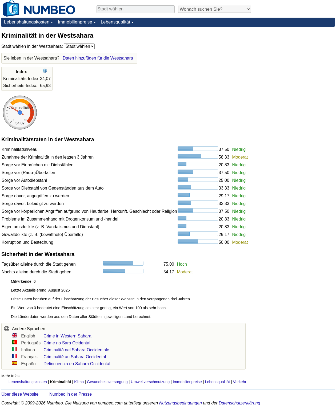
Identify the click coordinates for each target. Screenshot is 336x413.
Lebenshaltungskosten (26, 22)
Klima (79, 382)
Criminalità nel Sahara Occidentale (76, 350)
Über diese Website (19, 394)
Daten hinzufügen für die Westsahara (98, 58)
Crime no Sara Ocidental (66, 343)
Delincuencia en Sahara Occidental (76, 363)
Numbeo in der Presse (70, 394)
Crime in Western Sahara (67, 336)
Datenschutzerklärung (239, 403)
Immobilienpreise (75, 22)
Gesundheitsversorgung (107, 382)
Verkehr (239, 382)
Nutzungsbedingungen (180, 403)
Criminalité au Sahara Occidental (74, 357)
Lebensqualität (115, 22)
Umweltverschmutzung (150, 382)
